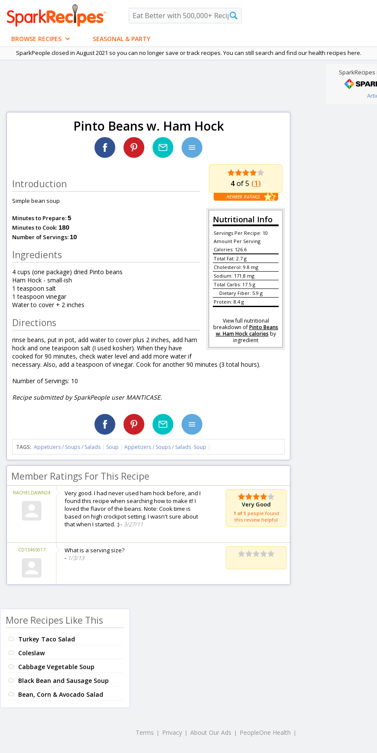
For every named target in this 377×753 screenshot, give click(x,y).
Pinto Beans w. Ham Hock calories (247, 330)
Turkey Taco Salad (46, 639)
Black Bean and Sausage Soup (63, 680)
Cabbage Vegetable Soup (56, 667)
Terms (145, 732)
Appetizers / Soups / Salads (68, 447)
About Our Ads (210, 732)
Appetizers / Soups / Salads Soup (165, 447)
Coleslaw (31, 653)
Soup (112, 447)
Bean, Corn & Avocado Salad (60, 694)
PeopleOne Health (265, 732)
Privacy (172, 732)
